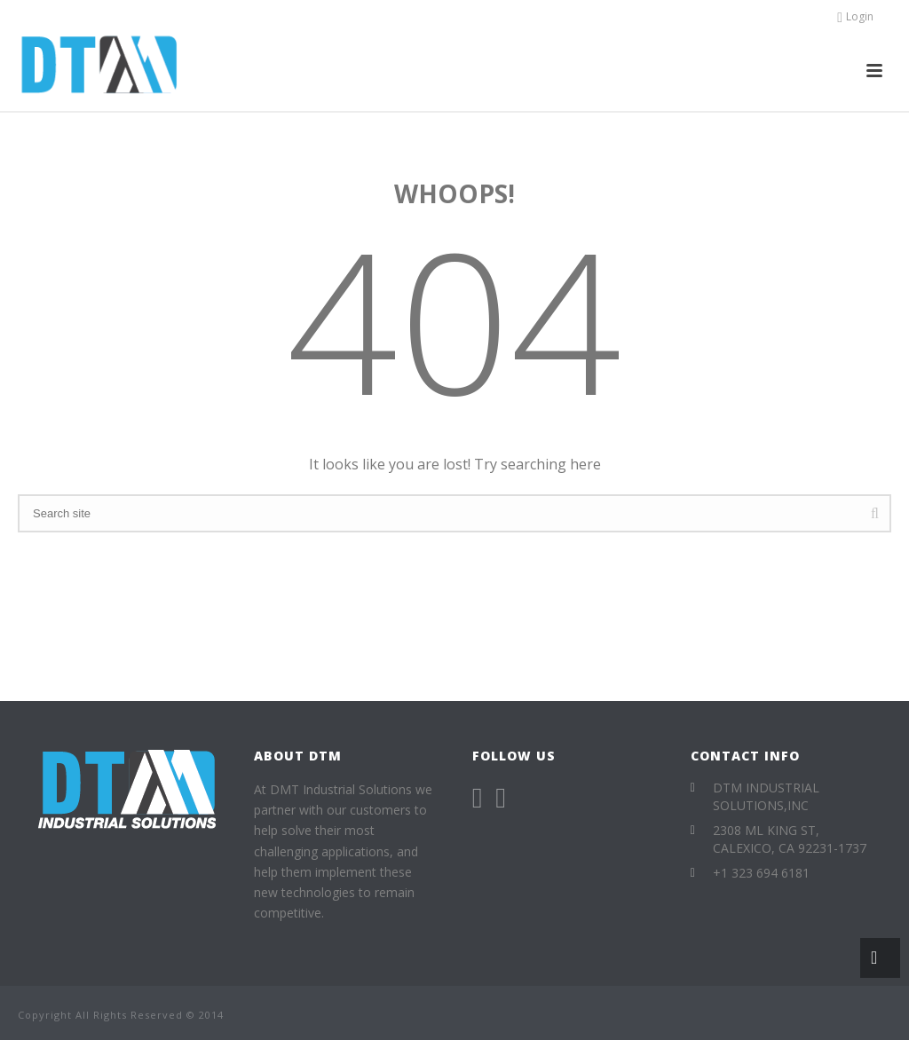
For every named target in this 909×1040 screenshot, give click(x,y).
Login (855, 16)
